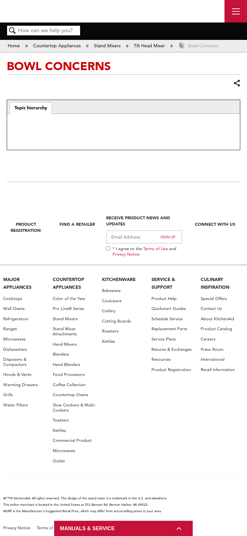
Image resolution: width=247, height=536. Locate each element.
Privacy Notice (126, 254)
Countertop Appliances (57, 46)
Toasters (61, 420)
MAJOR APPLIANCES (17, 283)
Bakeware (111, 290)
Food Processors (69, 374)
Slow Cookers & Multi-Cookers (74, 408)
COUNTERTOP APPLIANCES (68, 283)
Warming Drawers (20, 384)
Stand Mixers (108, 46)
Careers (208, 339)
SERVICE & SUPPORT (163, 283)
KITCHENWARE (119, 279)
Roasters (110, 331)
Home (14, 46)
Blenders (61, 354)
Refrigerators (15, 318)
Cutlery (108, 310)
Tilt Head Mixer (150, 46)
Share (236, 83)
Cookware (112, 300)
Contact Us (211, 308)
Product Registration (26, 227)
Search (12, 31)
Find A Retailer (77, 224)
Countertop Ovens (70, 394)
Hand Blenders (66, 364)
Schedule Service (167, 318)
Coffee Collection (69, 384)
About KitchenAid (217, 318)
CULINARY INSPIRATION (215, 283)
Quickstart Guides (168, 308)
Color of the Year (69, 298)
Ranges (10, 328)
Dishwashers (15, 349)
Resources (161, 359)
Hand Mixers (65, 344)
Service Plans (163, 339)
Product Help (164, 298)
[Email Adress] (144, 237)
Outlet (59, 461)
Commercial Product (72, 440)
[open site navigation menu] (235, 11)
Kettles (59, 430)
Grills (8, 394)
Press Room (212, 349)
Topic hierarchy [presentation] (30, 108)
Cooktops (12, 298)
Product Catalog (216, 328)
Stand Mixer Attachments (65, 331)
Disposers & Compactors (15, 362)
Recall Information (218, 369)
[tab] (31, 108)
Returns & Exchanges (171, 349)
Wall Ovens (14, 308)
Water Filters (15, 405)
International (212, 359)
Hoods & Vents (17, 374)
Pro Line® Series (68, 308)
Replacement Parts (169, 328)
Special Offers (214, 298)
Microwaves (14, 339)
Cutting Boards (116, 321)
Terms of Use (155, 248)
